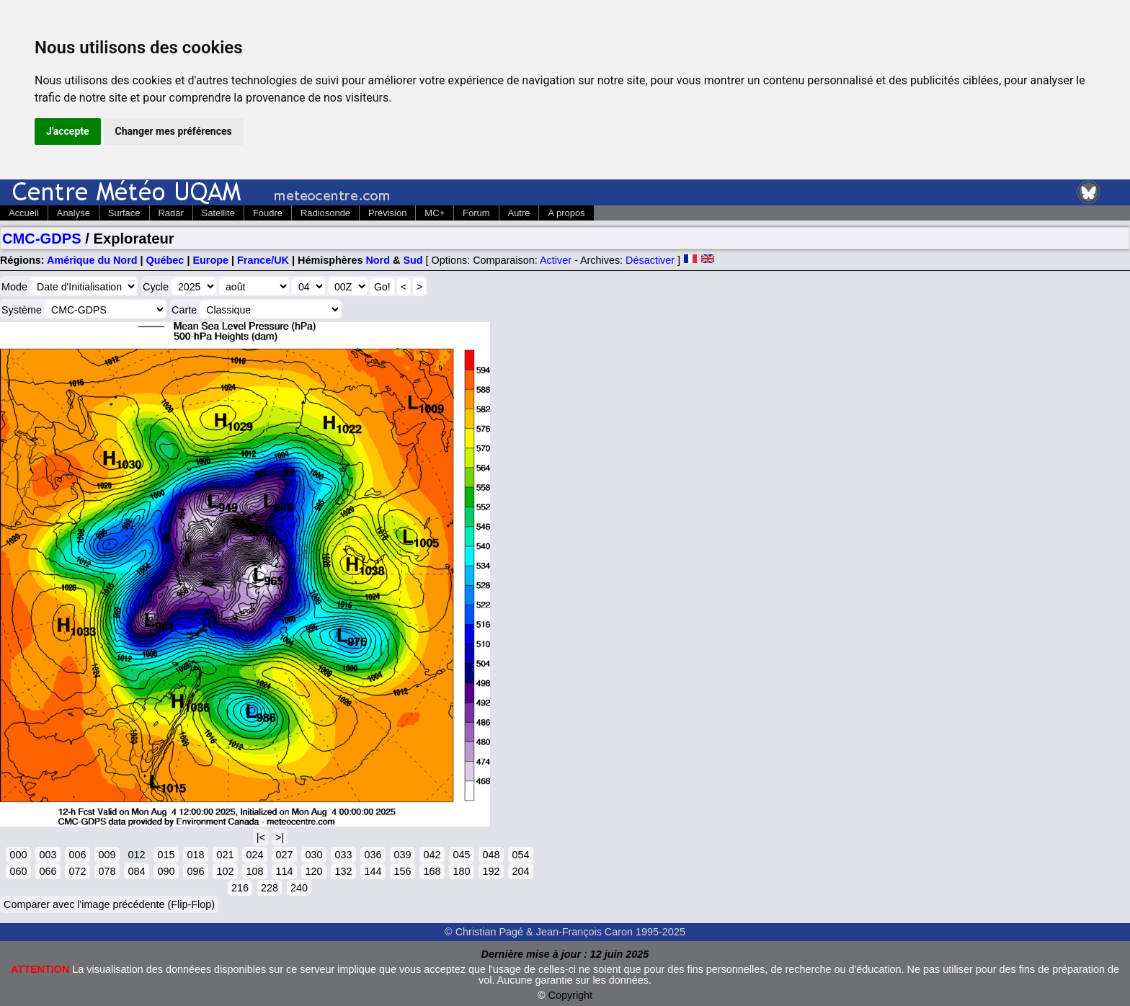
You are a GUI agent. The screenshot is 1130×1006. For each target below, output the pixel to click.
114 (284, 871)
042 (431, 854)
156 (402, 871)
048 (490, 854)
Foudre (267, 213)
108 (254, 871)
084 (136, 871)
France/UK (263, 260)
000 (18, 854)
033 (343, 854)
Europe (210, 260)
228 (269, 888)
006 (77, 854)
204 (520, 871)
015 (165, 854)
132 (343, 871)
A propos (566, 213)
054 (520, 854)
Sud (412, 260)
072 (77, 871)
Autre (519, 213)
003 (47, 854)
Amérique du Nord (92, 260)
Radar (171, 213)
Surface (124, 213)
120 (313, 871)
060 (18, 871)
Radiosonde (325, 213)
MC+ (434, 213)
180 (461, 871)
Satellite (218, 213)
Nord (377, 260)
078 (106, 871)
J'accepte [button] (67, 131)
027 (284, 854)
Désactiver (650, 260)
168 (431, 871)
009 (106, 854)
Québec (165, 260)
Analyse (73, 213)
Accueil (24, 213)
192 (490, 871)
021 (224, 854)
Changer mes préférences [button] (173, 131)
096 (195, 871)
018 (195, 854)
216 (240, 888)
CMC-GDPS (41, 238)
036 (372, 854)
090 (165, 871)
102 (224, 871)
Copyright (570, 995)
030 (313, 854)
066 (47, 871)
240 (299, 888)
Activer (555, 260)
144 (372, 871)
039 (402, 854)
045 (461, 854)
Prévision (387, 213)
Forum (476, 213)
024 (254, 854)
